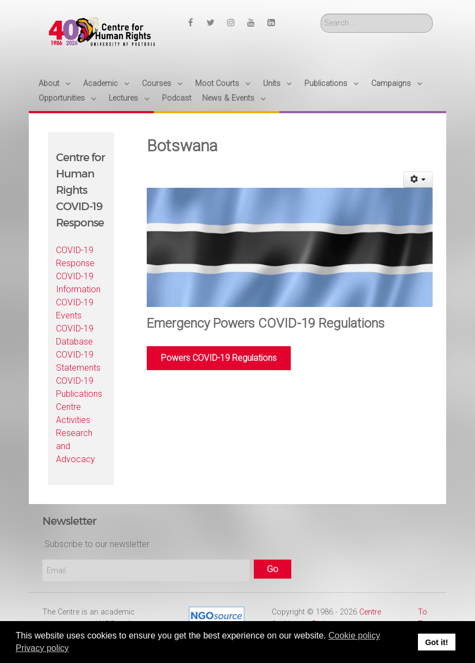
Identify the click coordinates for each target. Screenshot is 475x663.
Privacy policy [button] (42, 648)
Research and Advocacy (75, 446)
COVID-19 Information (78, 282)
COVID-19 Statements (78, 361)
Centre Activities (73, 413)
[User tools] (418, 179)
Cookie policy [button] (354, 635)
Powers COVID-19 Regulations (219, 358)
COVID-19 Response (75, 256)
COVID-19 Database (74, 335)
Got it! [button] (436, 642)
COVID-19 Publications (79, 387)
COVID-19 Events (74, 309)
